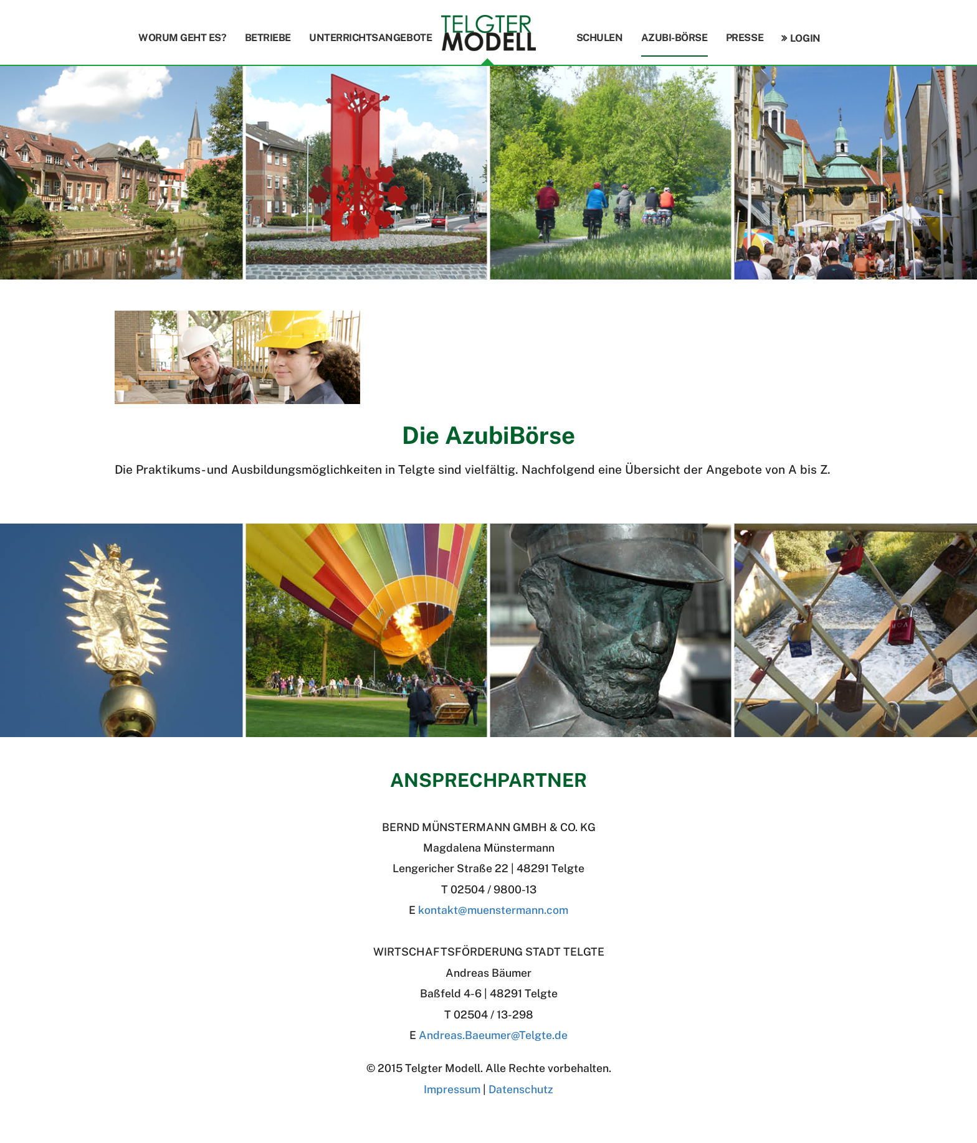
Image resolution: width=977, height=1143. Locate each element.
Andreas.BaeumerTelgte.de (493, 1035)
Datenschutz (520, 1089)
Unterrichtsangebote (370, 38)
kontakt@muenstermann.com (493, 909)
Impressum (452, 1089)
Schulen (599, 38)
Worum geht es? (182, 38)
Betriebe (268, 38)
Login (805, 38)
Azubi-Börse (674, 38)
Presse (744, 38)
